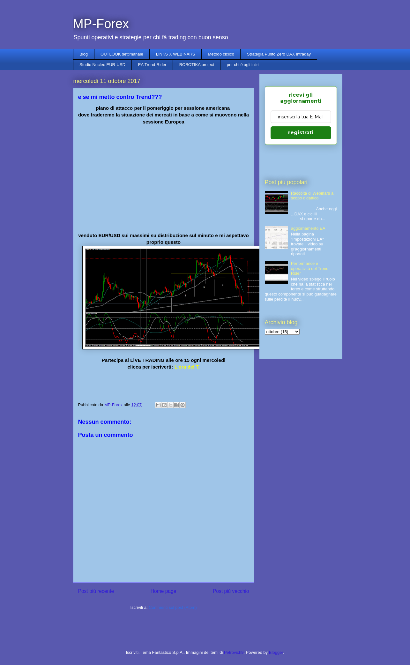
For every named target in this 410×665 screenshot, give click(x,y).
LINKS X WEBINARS (175, 54)
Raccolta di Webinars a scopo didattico (312, 196)
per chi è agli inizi (243, 64)
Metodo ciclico (221, 54)
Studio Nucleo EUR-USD (102, 64)
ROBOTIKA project (196, 64)
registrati (300, 133)
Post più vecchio (231, 591)
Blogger (276, 652)
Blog (83, 54)
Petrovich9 (233, 652)
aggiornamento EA (308, 228)
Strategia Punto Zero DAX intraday (279, 54)
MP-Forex (101, 24)
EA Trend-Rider (152, 64)
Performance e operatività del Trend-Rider (310, 268)
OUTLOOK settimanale (122, 54)
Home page (163, 591)
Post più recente (96, 591)
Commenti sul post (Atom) (173, 607)
